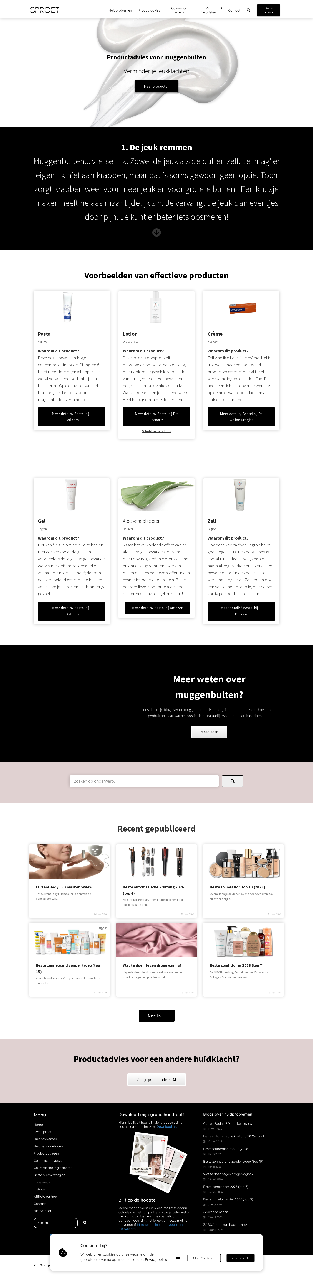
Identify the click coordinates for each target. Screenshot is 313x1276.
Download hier (167, 1127)
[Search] (85, 1223)
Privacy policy (156, 1259)
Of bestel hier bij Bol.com (156, 431)
